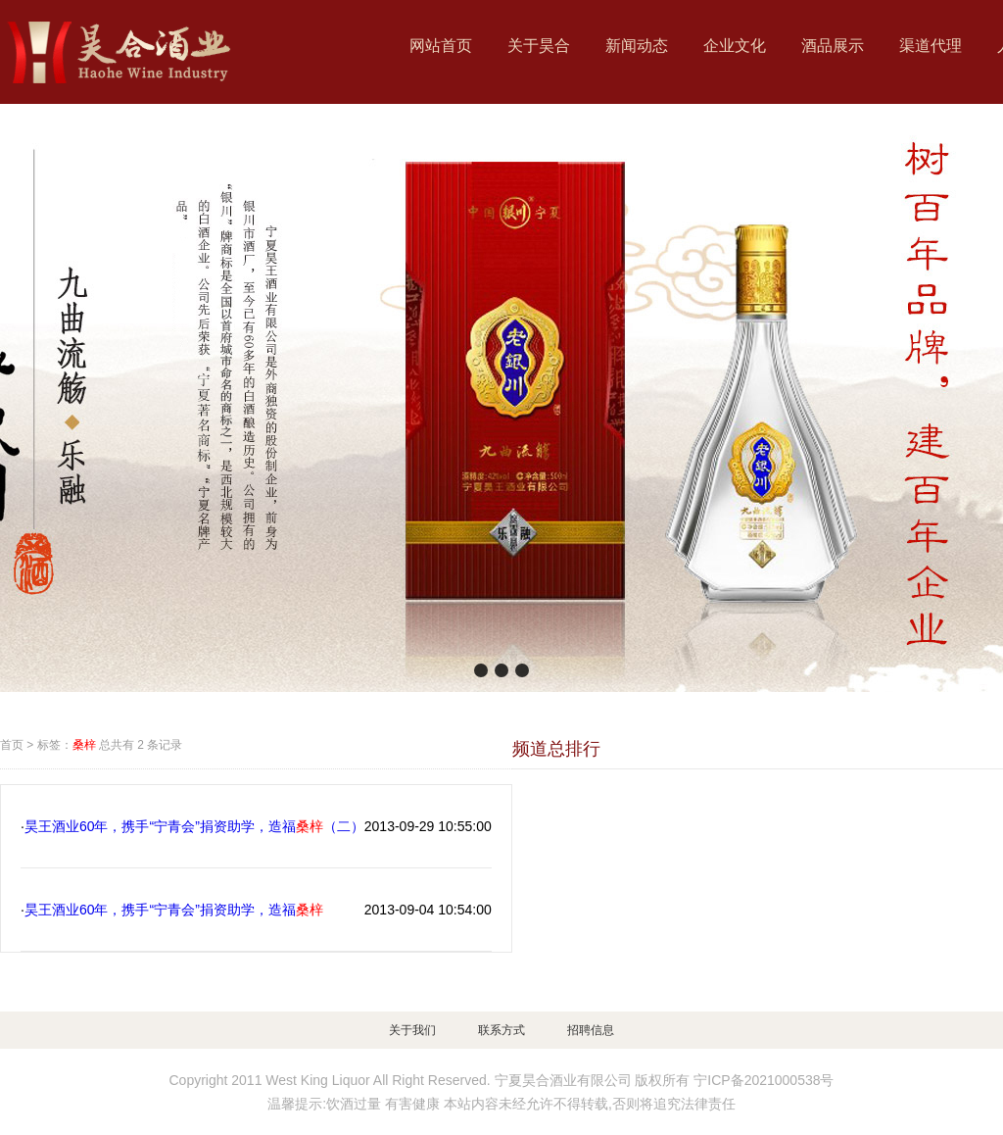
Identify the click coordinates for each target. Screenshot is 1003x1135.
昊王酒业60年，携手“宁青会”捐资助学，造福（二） (194, 826)
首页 (12, 745)
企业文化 (734, 45)
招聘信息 (590, 1030)
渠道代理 (930, 45)
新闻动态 (636, 45)
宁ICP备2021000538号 (763, 1080)
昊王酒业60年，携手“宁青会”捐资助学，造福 (173, 909)
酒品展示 (832, 45)
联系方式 (501, 1030)
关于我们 (412, 1030)
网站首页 (440, 45)
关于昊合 (538, 45)
